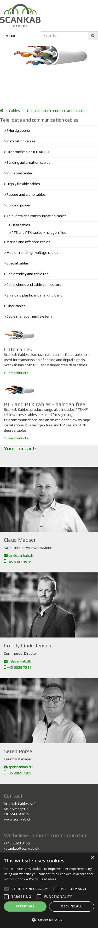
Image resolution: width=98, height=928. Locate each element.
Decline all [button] (71, 906)
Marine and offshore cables (28, 242)
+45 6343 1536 (17, 562)
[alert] (49, 890)
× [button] (92, 858)
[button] (49, 919)
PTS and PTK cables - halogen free (38, 232)
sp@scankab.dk (18, 767)
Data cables (20, 225)
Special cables (18, 263)
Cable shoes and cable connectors (34, 284)
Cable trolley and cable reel (28, 274)
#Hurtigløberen (19, 130)
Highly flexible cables (23, 184)
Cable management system (29, 316)
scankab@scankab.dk (22, 848)
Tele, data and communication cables (56, 111)
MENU (9, 36)
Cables (14, 111)
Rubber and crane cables (26, 194)
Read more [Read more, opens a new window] (48, 879)
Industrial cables (20, 173)
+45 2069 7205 (17, 773)
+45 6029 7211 (17, 667)
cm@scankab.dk (19, 555)
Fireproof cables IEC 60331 (28, 152)
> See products (16, 373)
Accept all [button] (25, 906)
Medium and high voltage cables (32, 252)
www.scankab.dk (17, 819)
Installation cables (21, 141)
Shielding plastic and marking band (34, 295)
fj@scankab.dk (17, 661)
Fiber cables (16, 306)
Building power (19, 205)
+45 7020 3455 (18, 843)
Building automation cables (28, 162)
